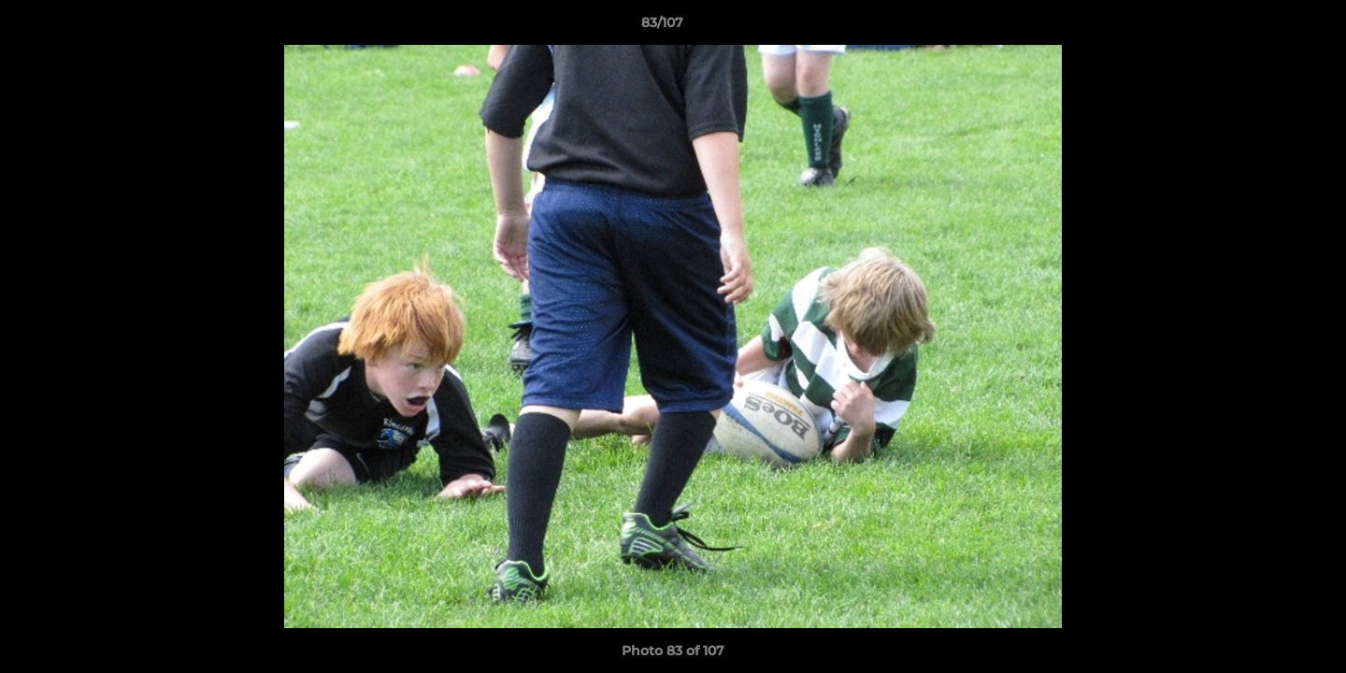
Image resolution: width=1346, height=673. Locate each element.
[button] (1267, 27)
